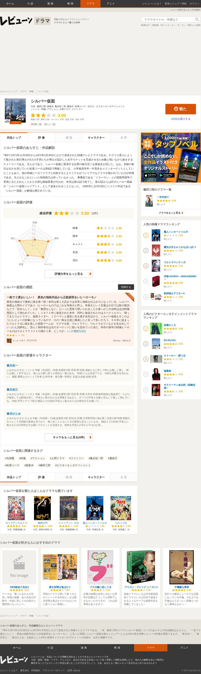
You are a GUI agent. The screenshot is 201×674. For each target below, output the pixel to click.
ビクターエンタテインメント (110, 106)
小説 (30, 3)
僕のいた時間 (194, 25)
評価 (41, 137)
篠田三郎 (41, 106)
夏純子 (70, 106)
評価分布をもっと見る (69, 273)
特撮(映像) (18, 529)
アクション (52, 109)
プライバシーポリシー (54, 670)
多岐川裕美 (44, 529)
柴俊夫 (50, 106)
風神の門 (42, 523)
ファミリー (77, 109)
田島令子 (146, 25)
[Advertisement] (100, 60)
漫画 (50, 3)
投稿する (126, 287)
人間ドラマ (64, 109)
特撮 (43, 109)
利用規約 (35, 670)
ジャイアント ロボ (69, 523)
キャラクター (96, 137)
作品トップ (14, 137)
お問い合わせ (73, 670)
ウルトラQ (121, 523)
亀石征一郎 (60, 106)
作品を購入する (181, 119)
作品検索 (197, 19)
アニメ (111, 3)
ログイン (194, 3)
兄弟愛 (10, 458)
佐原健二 (122, 529)
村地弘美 (96, 529)
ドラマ (90, 3)
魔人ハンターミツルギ (95, 523)
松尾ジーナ (80, 106)
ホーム (10, 3)
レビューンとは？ (152, 3)
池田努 (156, 25)
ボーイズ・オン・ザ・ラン (173, 25)
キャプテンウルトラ (16, 523)
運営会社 (24, 670)
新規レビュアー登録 (176, 3)
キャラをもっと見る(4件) (68, 437)
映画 (70, 3)
